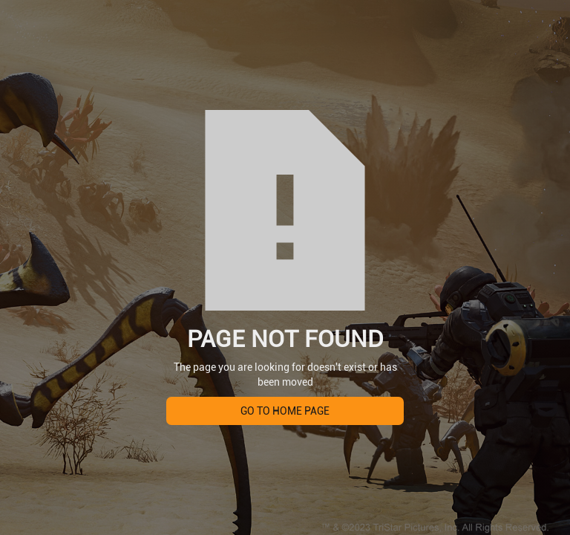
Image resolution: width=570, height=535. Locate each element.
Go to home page (285, 411)
